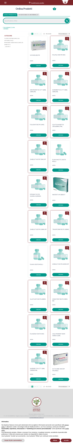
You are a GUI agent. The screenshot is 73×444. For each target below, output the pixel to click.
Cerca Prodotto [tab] (10, 14)
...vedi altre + (7, 46)
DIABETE (7, 44)
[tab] (29, 14)
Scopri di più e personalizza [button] (13, 440)
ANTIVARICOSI (8, 40)
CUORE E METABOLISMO (11, 38)
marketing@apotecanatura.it (36, 417)
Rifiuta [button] (55, 440)
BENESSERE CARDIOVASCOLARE (13, 42)
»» (40, 33)
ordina (38, 65)
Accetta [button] (66, 440)
